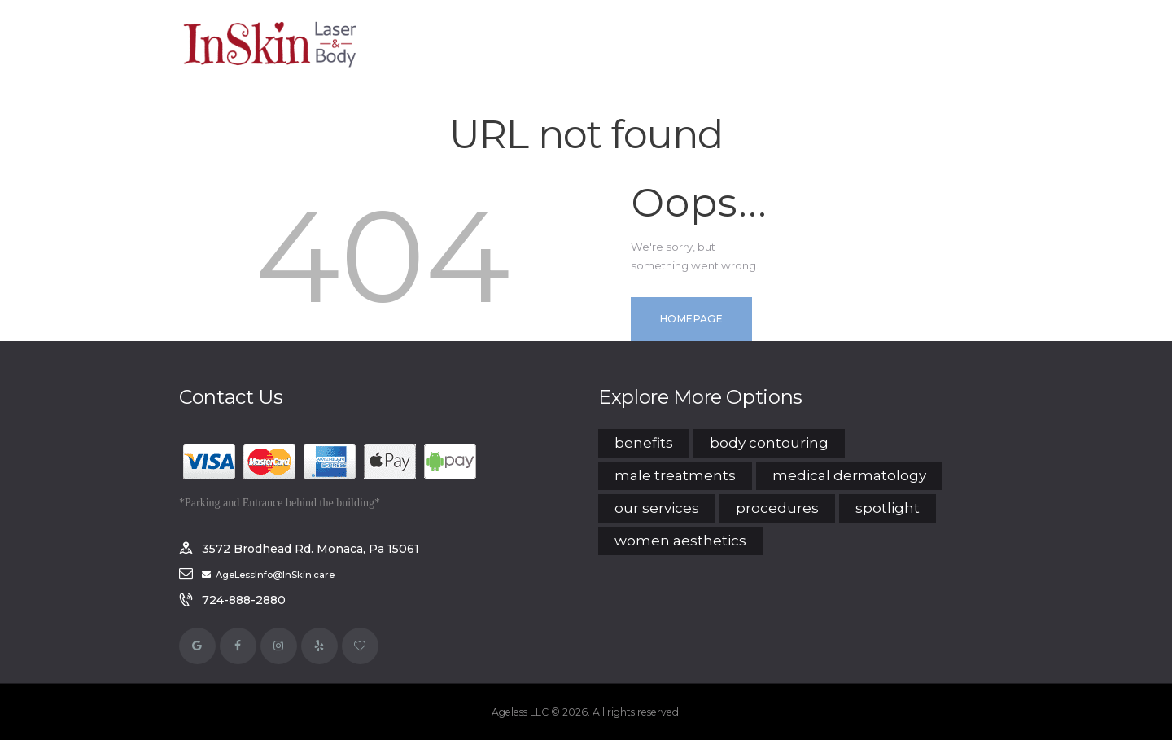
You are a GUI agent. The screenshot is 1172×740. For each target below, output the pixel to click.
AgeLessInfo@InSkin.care (275, 574)
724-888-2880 (244, 600)
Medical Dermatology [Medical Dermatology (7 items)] (849, 475)
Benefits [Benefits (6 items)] (643, 443)
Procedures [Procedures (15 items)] (777, 508)
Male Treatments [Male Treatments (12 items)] (675, 475)
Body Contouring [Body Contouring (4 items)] (769, 443)
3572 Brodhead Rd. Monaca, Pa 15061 (310, 548)
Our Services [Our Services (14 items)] (656, 508)
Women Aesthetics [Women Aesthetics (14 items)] (680, 540)
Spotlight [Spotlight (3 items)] (887, 508)
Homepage (691, 319)
